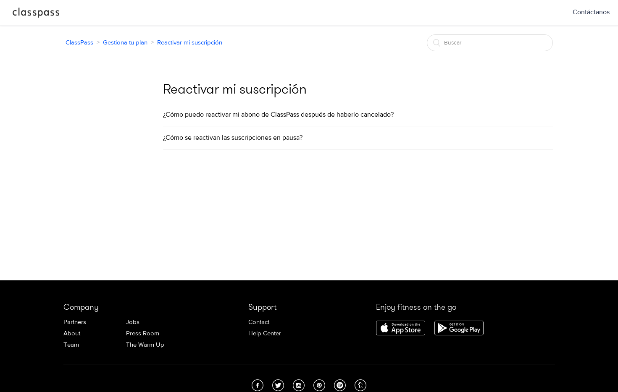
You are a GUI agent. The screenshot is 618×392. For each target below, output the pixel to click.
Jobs (132, 322)
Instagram (299, 385)
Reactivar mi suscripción (189, 43)
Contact (258, 322)
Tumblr (360, 385)
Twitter (278, 385)
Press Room (142, 333)
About (71, 333)
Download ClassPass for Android (459, 329)
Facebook (257, 385)
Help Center (264, 333)
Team (71, 345)
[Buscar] (490, 42)
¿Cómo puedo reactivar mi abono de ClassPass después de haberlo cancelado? (278, 114)
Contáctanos (591, 12)
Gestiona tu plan (125, 43)
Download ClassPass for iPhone (400, 329)
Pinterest (319, 385)
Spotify (340, 385)
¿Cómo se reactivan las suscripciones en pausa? (232, 137)
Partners (74, 322)
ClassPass (36, 14)
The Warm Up (145, 345)
